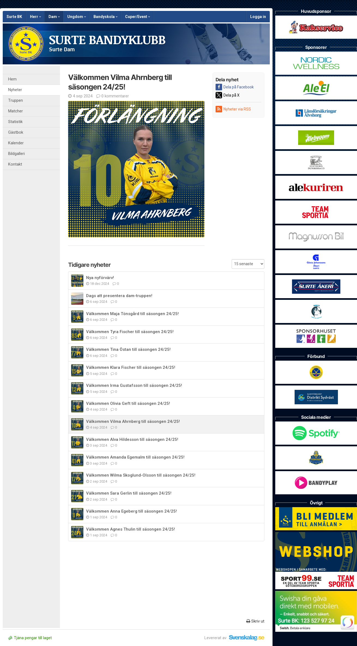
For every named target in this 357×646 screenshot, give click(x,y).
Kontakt (15, 164)
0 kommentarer (112, 96)
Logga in (258, 16)
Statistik (15, 121)
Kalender (16, 143)
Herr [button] (35, 16)
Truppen (15, 100)
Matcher (15, 111)
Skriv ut (255, 621)
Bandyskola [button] (105, 16)
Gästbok (15, 132)
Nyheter (15, 90)
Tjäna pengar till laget (30, 637)
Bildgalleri (16, 153)
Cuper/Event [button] (137, 16)
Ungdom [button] (76, 16)
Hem (12, 79)
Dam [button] (54, 16)
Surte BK (14, 16)
